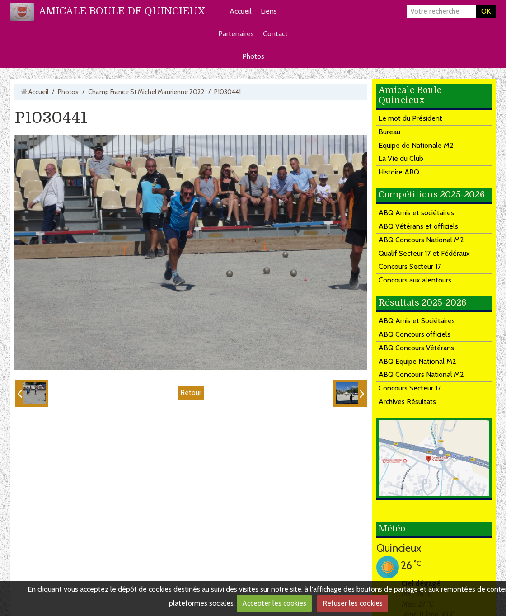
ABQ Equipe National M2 (417, 361)
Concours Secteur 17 (410, 266)
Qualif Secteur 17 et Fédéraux (424, 253)
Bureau (389, 131)
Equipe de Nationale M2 (416, 145)
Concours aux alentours (415, 280)
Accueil (241, 11)
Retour (190, 392)
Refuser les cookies (353, 603)
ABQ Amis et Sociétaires (417, 320)
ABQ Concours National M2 (421, 239)
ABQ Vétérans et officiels (418, 226)
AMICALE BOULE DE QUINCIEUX (122, 11)
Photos (253, 56)
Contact (275, 33)
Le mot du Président (410, 118)
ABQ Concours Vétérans (416, 347)
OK (486, 11)
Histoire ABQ (399, 172)
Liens (269, 11)
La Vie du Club (401, 158)
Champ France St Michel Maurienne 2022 (146, 92)
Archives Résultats (407, 401)
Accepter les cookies (274, 603)
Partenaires (236, 33)
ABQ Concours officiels (414, 334)
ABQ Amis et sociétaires (416, 212)
